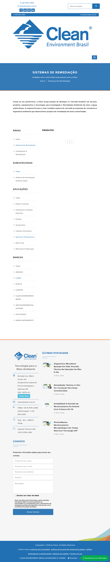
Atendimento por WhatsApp (94, 558)
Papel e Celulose (22, 204)
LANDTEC (19, 290)
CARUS (18, 278)
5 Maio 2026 (59, 375)
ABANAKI (19, 272)
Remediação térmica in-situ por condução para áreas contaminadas (67, 388)
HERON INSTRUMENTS (25, 320)
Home (42, 81)
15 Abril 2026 (59, 394)
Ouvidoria (72, 558)
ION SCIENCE (21, 314)
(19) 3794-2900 (27, 3)
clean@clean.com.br (27, 6)
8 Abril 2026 (59, 434)
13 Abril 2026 (59, 413)
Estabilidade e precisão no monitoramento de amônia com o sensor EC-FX (66, 406)
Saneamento (20, 225)
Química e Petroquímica (25, 237)
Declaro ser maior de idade (27, 495)
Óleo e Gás (20, 243)
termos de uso (76, 554)
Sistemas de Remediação (25, 145)
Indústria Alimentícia (24, 231)
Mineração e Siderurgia (25, 249)
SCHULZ (19, 284)
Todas (18, 139)
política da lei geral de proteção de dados (68, 549)
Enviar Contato (33, 512)
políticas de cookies (61, 554)
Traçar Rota (24, 396)
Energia (19, 219)
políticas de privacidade (40, 549)
